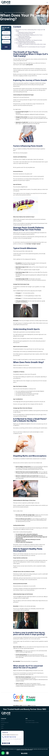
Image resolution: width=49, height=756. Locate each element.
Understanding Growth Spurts (24, 37)
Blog (5, 12)
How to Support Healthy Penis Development (25, 42)
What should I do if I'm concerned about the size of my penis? (31, 46)
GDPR (2, 726)
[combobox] (4, 37)
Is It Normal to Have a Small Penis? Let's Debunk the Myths (29, 40)
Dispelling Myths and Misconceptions (26, 41)
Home (1, 12)
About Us (3, 720)
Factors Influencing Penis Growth (25, 33)
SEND (6, 47)
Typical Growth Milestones (24, 36)
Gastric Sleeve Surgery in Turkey (32, 722)
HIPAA (2, 728)
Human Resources (4, 722)
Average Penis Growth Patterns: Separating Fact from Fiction (29, 35)
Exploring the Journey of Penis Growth (26, 32)
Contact (2, 724)
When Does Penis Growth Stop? (23, 39)
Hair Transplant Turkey (29, 720)
